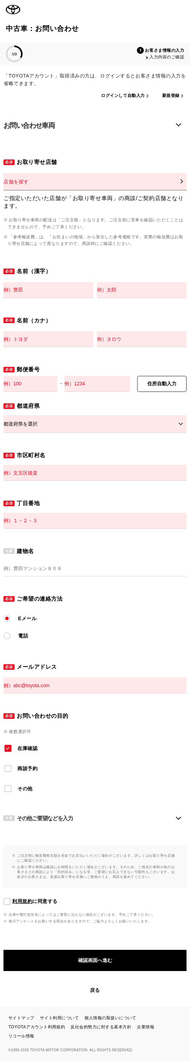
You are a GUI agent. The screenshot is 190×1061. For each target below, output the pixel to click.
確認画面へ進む (95, 960)
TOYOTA (13, 9)
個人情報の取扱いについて (110, 1017)
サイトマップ (21, 1017)
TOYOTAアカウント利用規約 (36, 1027)
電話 (23, 636)
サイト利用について (59, 1017)
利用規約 (22, 901)
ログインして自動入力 (123, 95)
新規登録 (171, 95)
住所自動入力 (161, 383)
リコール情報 (21, 1036)
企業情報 (145, 1027)
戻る (95, 990)
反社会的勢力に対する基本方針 (101, 1027)
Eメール (27, 618)
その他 (25, 788)
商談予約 (27, 768)
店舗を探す (16, 181)
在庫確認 (27, 748)
